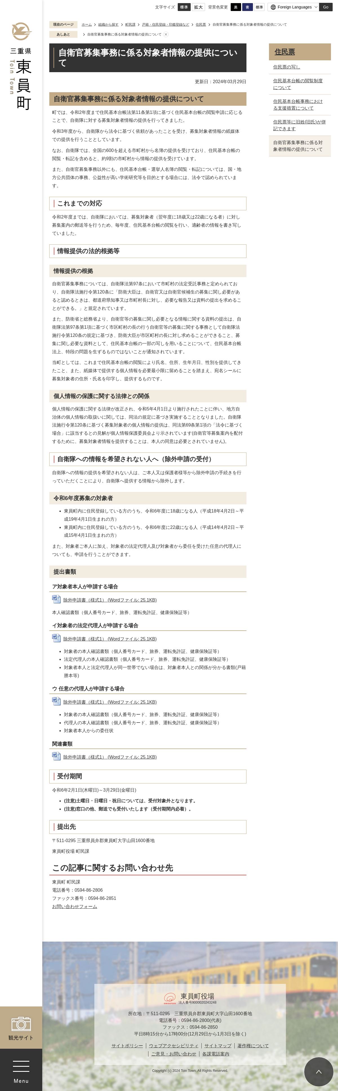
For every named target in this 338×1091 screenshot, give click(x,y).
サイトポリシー (127, 1045)
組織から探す (108, 24)
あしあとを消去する (166, 35)
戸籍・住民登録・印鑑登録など (165, 24)
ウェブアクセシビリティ (174, 1045)
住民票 (201, 24)
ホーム (87, 24)
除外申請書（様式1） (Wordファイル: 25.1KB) (110, 600)
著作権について (253, 1045)
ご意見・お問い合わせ (173, 1054)
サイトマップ (218, 1045)
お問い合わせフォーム (74, 906)
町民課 (130, 24)
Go (325, 7)
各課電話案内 (215, 1054)
